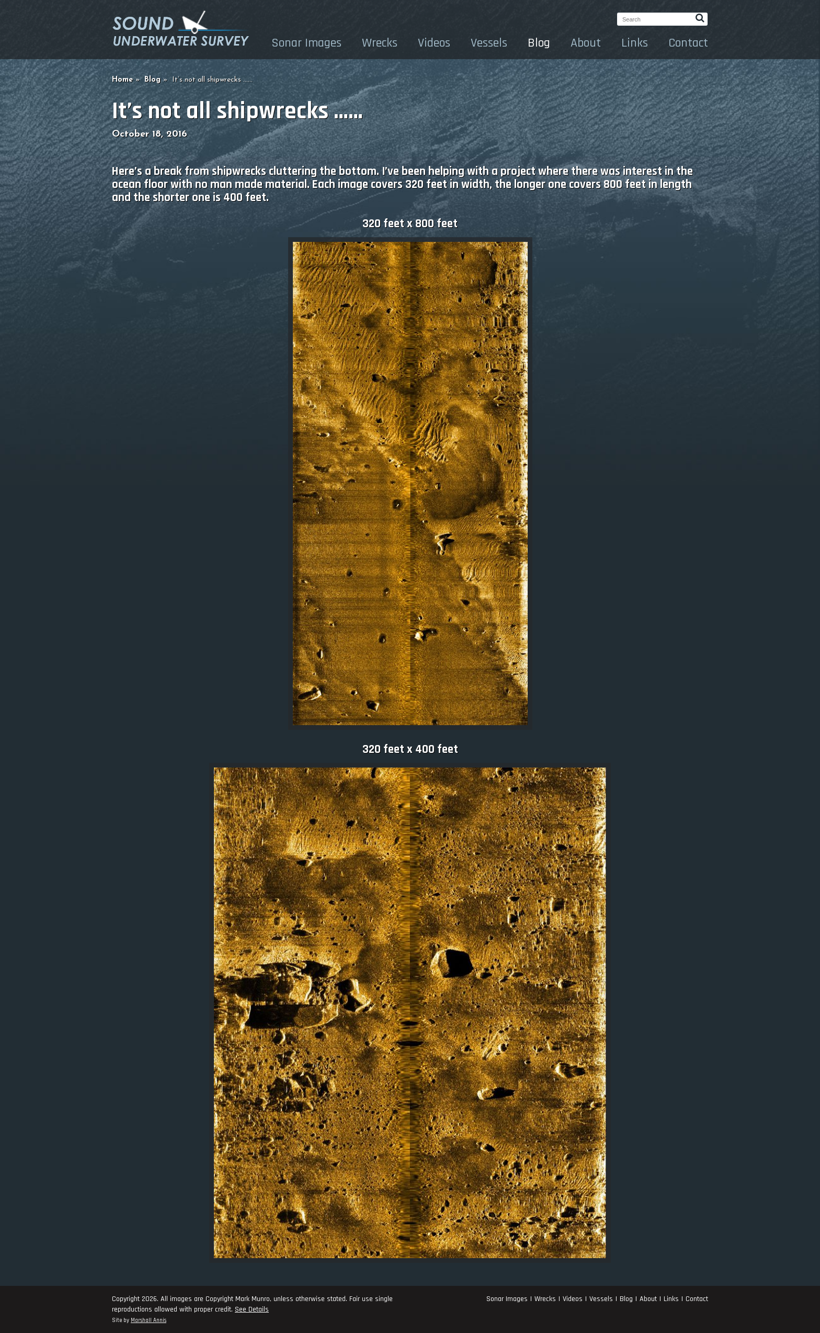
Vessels (489, 43)
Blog (539, 43)
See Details (252, 1309)
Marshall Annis (148, 1320)
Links (634, 43)
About (586, 43)
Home (122, 80)
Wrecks (379, 43)
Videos (434, 43)
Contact (688, 43)
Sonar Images (306, 43)
